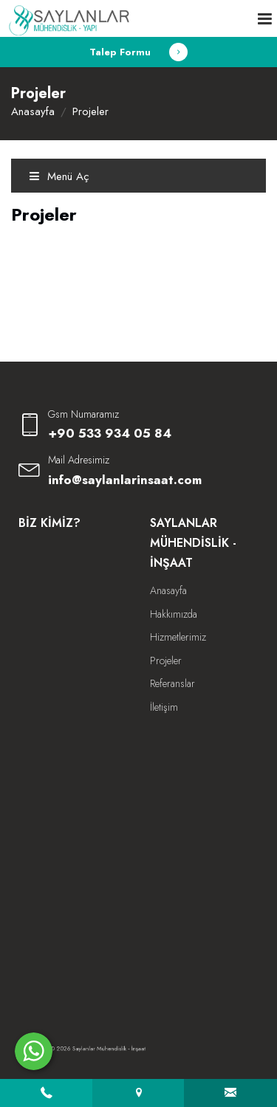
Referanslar (172, 683)
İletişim (164, 707)
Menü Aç (59, 176)
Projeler (166, 660)
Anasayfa (33, 111)
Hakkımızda (173, 614)
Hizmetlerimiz (178, 637)
